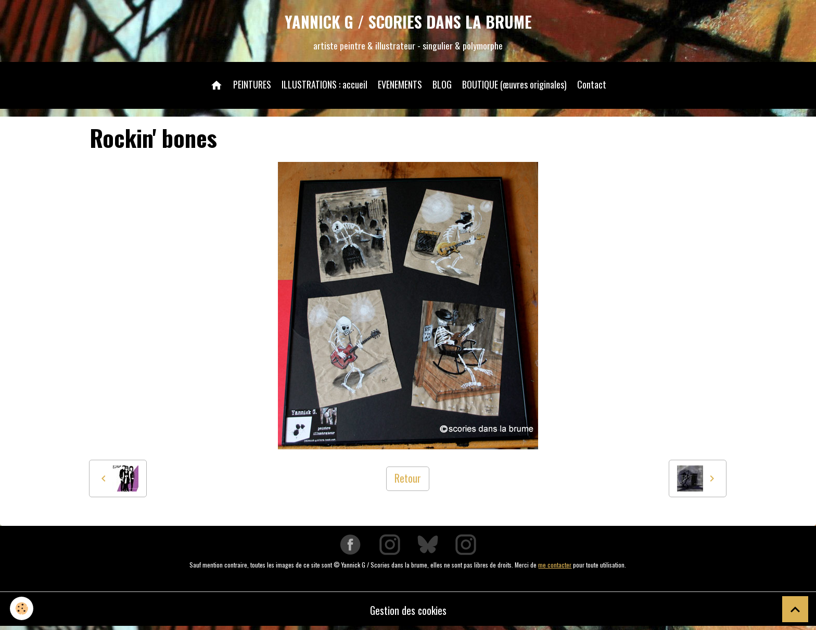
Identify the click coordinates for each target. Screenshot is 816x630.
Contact (591, 85)
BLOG (442, 85)
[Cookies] (22, 608)
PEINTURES (252, 85)
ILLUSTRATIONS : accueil (324, 85)
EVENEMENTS (400, 85)
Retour (407, 480)
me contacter (554, 566)
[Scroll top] (795, 609)
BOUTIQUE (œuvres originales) (514, 85)
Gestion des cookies (408, 612)
